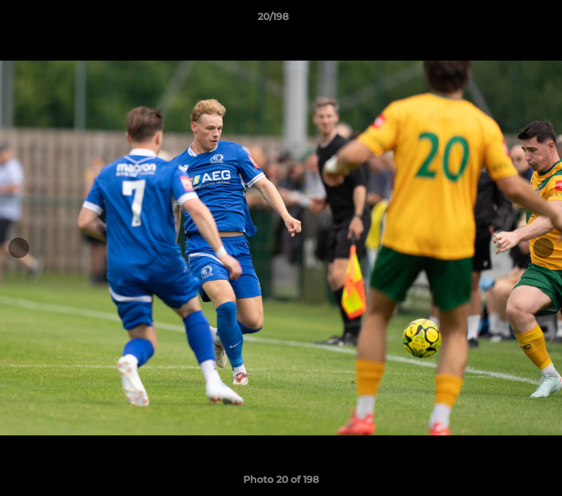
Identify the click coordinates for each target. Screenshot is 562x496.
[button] (504, 20)
